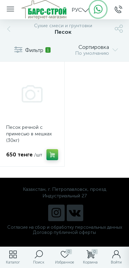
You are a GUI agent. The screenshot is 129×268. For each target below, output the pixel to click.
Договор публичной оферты (64, 232)
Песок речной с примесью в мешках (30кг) (29, 133)
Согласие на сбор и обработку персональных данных (64, 227)
